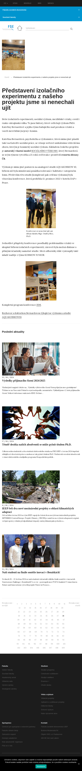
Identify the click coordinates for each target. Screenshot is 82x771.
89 (47, 640)
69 (36, 632)
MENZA (51, 3)
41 (29, 620)
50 (30, 624)
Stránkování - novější (7, 604)
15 (35, 608)
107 (50, 648)
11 (64, 604)
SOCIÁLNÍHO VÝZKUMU (44, 150)
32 (30, 616)
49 (24, 624)
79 (41, 636)
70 (41, 632)
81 (52, 636)
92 (63, 640)
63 (52, 628)
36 (52, 616)
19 (57, 608)
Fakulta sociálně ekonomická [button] (41, 10)
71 (47, 632)
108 (57, 648)
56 (63, 624)
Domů (7, 77)
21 (19, 612)
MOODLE (27, 3)
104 (31, 648)
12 (19, 608)
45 (52, 620)
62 (46, 628)
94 (23, 644)
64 (58, 628)
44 (46, 620)
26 (46, 612)
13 (25, 608)
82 (58, 636)
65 (64, 628)
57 (18, 628)
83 (63, 636)
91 (58, 640)
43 (41, 620)
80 (47, 636)
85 (24, 640)
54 (52, 624)
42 (35, 620)
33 (35, 616)
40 (24, 620)
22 (24, 612)
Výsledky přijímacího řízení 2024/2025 (23, 380)
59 (30, 628)
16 (41, 608)
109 (63, 648)
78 (36, 636)
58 (24, 628)
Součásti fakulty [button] (41, 17)
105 (38, 648)
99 (52, 644)
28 (57, 612)
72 (52, 632)
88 (41, 640)
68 (30, 632)
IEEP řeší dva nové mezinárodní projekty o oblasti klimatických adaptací (38, 510)
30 (19, 616)
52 (41, 624)
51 (35, 624)
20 (62, 608)
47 (64, 620)
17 (46, 608)
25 (41, 612)
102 (18, 648)
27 (52, 612)
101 (64, 644)
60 (35, 628)
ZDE (38, 304)
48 (19, 624)
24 (35, 612)
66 (19, 632)
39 (18, 620)
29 (63, 612)
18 (51, 608)
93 (18, 644)
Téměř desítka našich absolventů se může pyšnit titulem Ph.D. (36, 444)
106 (44, 648)
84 (19, 640)
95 (29, 644)
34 (41, 616)
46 (58, 620)
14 (30, 608)
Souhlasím (41, 766)
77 (30, 636)
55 (58, 624)
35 (46, 616)
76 (24, 636)
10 (59, 604)
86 (30, 640)
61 (41, 628)
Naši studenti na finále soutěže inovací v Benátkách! (31, 572)
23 (30, 612)
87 (35, 640)
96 (35, 644)
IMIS (39, 3)
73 (58, 632)
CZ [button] (6, 3)
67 (24, 632)
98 (46, 644)
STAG (15, 3)
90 (52, 640)
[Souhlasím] (78, 763)
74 (63, 632)
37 (58, 616)
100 (58, 644)
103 (25, 648)
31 (24, 616)
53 (46, 624)
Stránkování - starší (74, 604)
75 (19, 636)
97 (41, 644)
